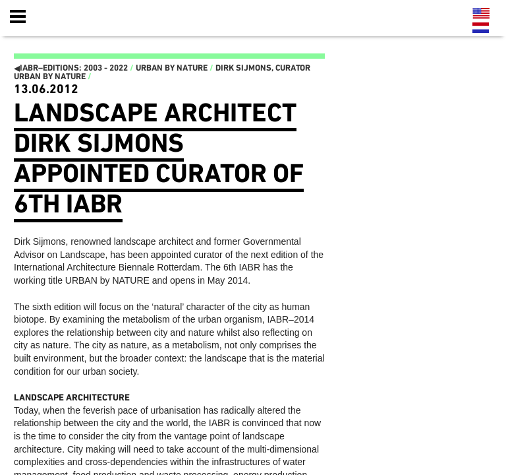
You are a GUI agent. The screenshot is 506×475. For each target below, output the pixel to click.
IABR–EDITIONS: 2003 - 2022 (71, 68)
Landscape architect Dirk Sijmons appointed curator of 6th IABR (159, 159)
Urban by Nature (172, 68)
